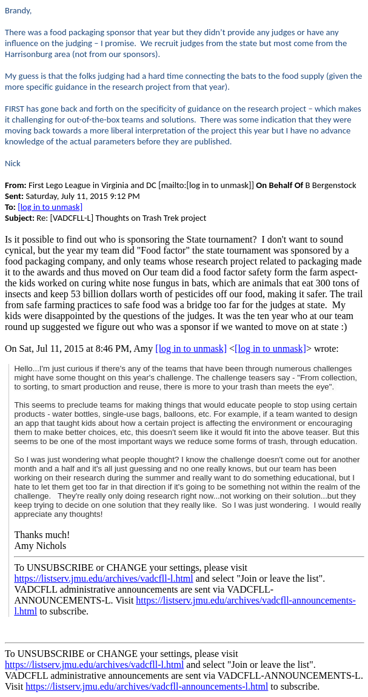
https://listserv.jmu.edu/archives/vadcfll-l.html (103, 578)
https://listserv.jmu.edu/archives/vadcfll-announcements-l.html (146, 686)
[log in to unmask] (50, 206)
